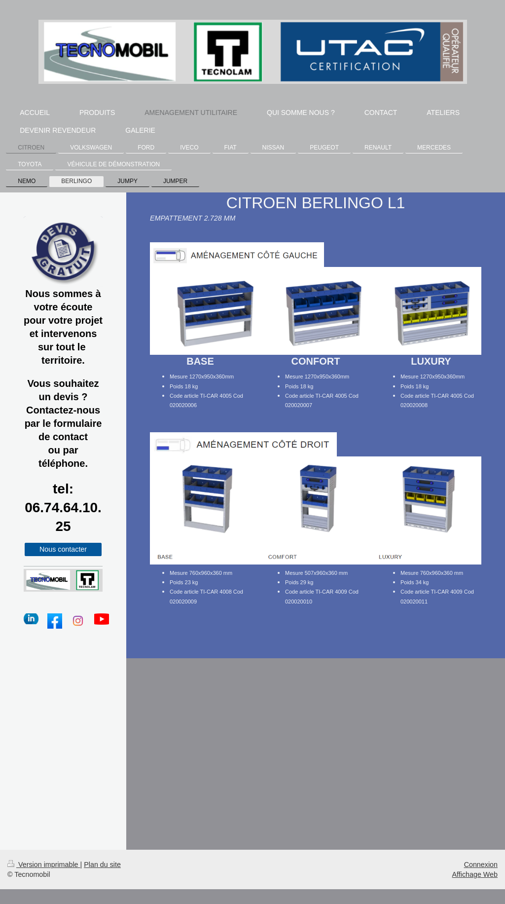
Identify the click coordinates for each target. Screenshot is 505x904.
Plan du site (102, 864)
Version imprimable (43, 864)
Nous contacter (63, 549)
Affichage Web (475, 874)
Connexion (481, 864)
